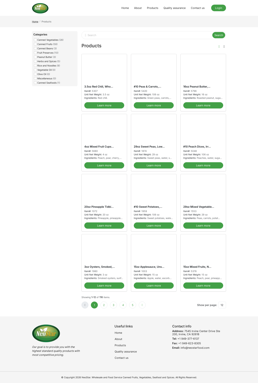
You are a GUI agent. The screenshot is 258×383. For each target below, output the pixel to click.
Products (152, 8)
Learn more (104, 105)
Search (218, 35)
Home (125, 8)
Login (218, 8)
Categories (40, 34)
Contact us (198, 8)
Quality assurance (174, 8)
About (138, 8)
